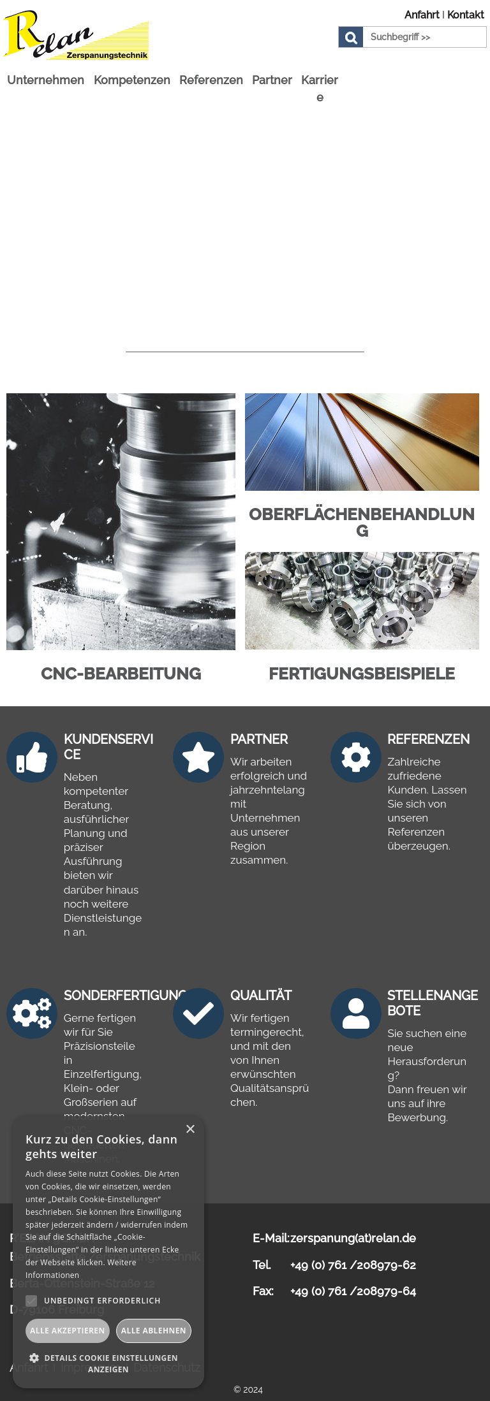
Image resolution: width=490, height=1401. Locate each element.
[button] (108, 1363)
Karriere (319, 82)
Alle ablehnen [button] (153, 1330)
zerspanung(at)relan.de (353, 1232)
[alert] (108, 1252)
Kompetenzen (132, 73)
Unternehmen (45, 73)
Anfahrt (422, 15)
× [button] (190, 1130)
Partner (272, 73)
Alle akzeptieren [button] (67, 1330)
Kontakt (465, 15)
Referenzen (211, 73)
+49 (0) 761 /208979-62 (353, 1259)
